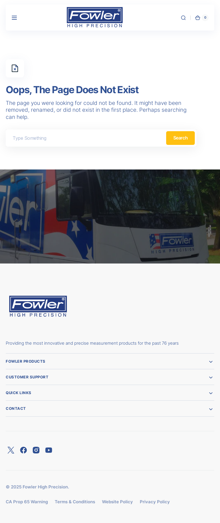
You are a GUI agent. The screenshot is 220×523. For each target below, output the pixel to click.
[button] (14, 17)
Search (180, 138)
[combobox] (101, 138)
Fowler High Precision (45, 487)
